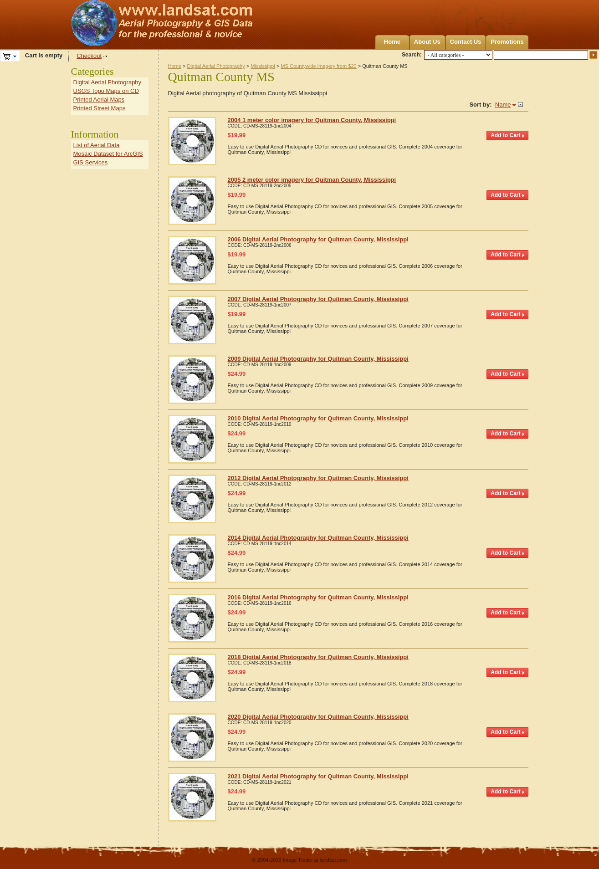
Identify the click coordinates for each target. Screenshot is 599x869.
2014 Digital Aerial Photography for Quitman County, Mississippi (318, 537)
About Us (427, 41)
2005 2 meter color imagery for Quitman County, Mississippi (312, 179)
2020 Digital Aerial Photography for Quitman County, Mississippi (318, 716)
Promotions (507, 41)
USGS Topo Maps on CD (106, 90)
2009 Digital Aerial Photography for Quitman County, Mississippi (318, 358)
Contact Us (465, 41)
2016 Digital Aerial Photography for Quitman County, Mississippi (318, 597)
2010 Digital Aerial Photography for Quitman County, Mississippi (318, 418)
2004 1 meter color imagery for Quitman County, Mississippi (312, 120)
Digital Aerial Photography (216, 66)
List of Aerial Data (96, 145)
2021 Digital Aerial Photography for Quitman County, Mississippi (318, 776)
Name (503, 104)
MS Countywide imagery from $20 (318, 66)
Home (392, 41)
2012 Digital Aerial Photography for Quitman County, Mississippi (318, 478)
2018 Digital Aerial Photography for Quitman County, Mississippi (318, 657)
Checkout (89, 55)
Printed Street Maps (99, 108)
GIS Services (90, 162)
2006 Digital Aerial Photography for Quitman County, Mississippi (318, 239)
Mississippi (263, 66)
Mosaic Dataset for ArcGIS (108, 153)
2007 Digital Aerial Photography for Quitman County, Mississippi (318, 299)
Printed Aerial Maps (99, 99)
